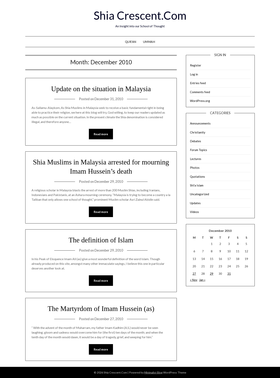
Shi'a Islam (196, 185)
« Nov (193, 280)
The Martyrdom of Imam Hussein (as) (101, 309)
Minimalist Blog (153, 372)
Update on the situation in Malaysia (101, 89)
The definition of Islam (101, 240)
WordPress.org (200, 100)
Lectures (195, 159)
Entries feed (198, 83)
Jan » (202, 280)
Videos (194, 212)
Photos (195, 167)
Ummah (149, 41)
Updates (195, 203)
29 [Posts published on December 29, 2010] (211, 273)
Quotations (197, 176)
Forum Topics (198, 150)
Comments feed (200, 92)
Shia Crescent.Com (140, 15)
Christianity (197, 132)
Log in (194, 74)
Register (195, 65)
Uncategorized (199, 194)
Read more (101, 134)
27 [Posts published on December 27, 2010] (194, 273)
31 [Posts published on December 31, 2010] (229, 273)
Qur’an (130, 41)
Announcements (200, 123)
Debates (195, 141)
